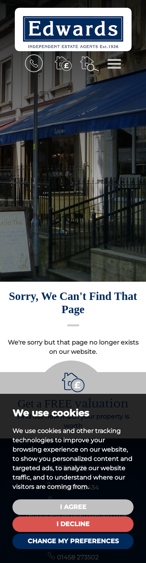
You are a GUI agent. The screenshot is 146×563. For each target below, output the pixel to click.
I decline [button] (73, 524)
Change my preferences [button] (73, 541)
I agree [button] (73, 507)
